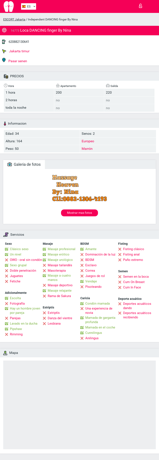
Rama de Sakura (59, 296)
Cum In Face (132, 287)
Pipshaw (16, 329)
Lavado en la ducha (23, 323)
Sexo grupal (18, 265)
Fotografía (17, 303)
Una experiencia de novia (98, 311)
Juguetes (16, 276)
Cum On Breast (134, 282)
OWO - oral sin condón (26, 260)
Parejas (15, 318)
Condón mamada (97, 303)
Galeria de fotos (24, 164)
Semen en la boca (136, 277)
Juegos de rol (95, 276)
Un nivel (15, 254)
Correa (90, 271)
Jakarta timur (15, 51)
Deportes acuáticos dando (137, 306)
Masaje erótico (58, 254)
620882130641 (19, 42)
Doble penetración (23, 271)
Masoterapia (57, 271)
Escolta (15, 298)
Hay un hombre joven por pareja (25, 311)
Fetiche (15, 281)
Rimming (16, 334)
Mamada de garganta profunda (100, 320)
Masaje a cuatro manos (59, 278)
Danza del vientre (60, 318)
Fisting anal (131, 254)
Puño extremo (133, 260)
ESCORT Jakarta (14, 19)
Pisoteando (93, 287)
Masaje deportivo (60, 285)
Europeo (88, 141)
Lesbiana (54, 323)
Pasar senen (14, 60)
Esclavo (91, 265)
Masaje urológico (60, 260)
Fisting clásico (133, 249)
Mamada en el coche (100, 327)
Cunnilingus (93, 333)
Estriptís (54, 313)
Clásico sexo (19, 249)
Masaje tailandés (60, 265)
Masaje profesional (61, 249)
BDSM (89, 260)
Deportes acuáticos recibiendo (137, 315)
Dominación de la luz (100, 254)
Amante (90, 249)
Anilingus (92, 338)
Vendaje (91, 281)
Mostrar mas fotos (79, 212)
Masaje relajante (60, 291)
